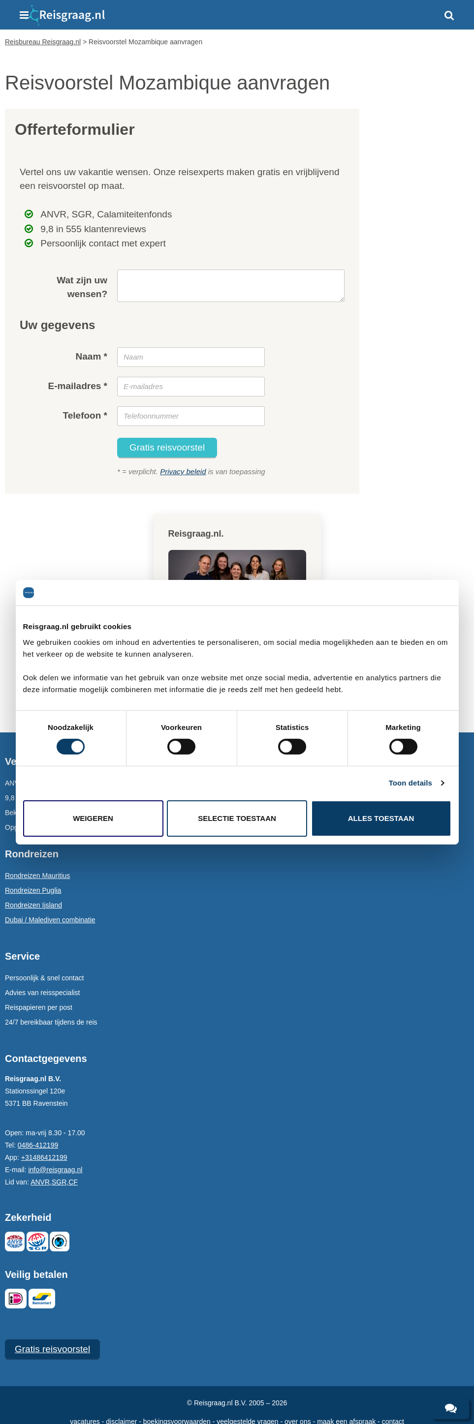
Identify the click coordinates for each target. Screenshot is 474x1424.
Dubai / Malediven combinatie (50, 920)
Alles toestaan (381, 818)
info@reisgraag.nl (55, 1170)
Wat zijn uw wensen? (82, 287)
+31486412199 (44, 1157)
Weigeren (93, 818)
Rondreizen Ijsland (33, 905)
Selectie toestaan (237, 818)
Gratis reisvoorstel (167, 447)
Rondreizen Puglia (33, 890)
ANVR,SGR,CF (54, 1182)
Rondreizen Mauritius (37, 875)
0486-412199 (38, 1145)
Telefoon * (85, 415)
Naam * (91, 356)
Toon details (410, 783)
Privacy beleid (183, 471)
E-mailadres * (77, 386)
